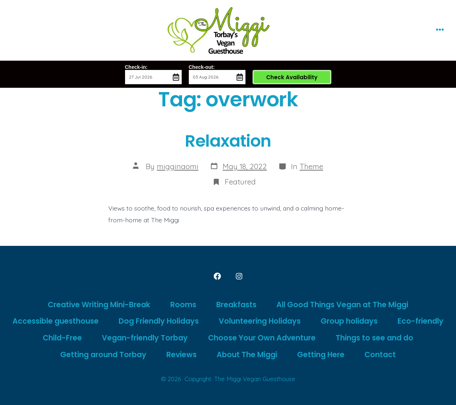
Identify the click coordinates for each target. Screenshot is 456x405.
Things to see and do (374, 338)
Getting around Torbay (103, 354)
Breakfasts (236, 304)
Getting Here (320, 354)
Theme (311, 166)
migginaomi (177, 166)
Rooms (183, 304)
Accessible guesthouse (55, 321)
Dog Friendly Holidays (159, 321)
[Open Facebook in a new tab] (217, 276)
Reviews (181, 354)
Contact (380, 354)
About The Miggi (247, 354)
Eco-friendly (421, 321)
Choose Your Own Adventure (262, 338)
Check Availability (291, 77)
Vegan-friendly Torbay (145, 338)
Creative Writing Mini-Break (99, 304)
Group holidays (349, 321)
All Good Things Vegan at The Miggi (342, 304)
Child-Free (62, 338)
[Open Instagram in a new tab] (239, 276)
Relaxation (228, 140)
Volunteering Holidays (260, 321)
